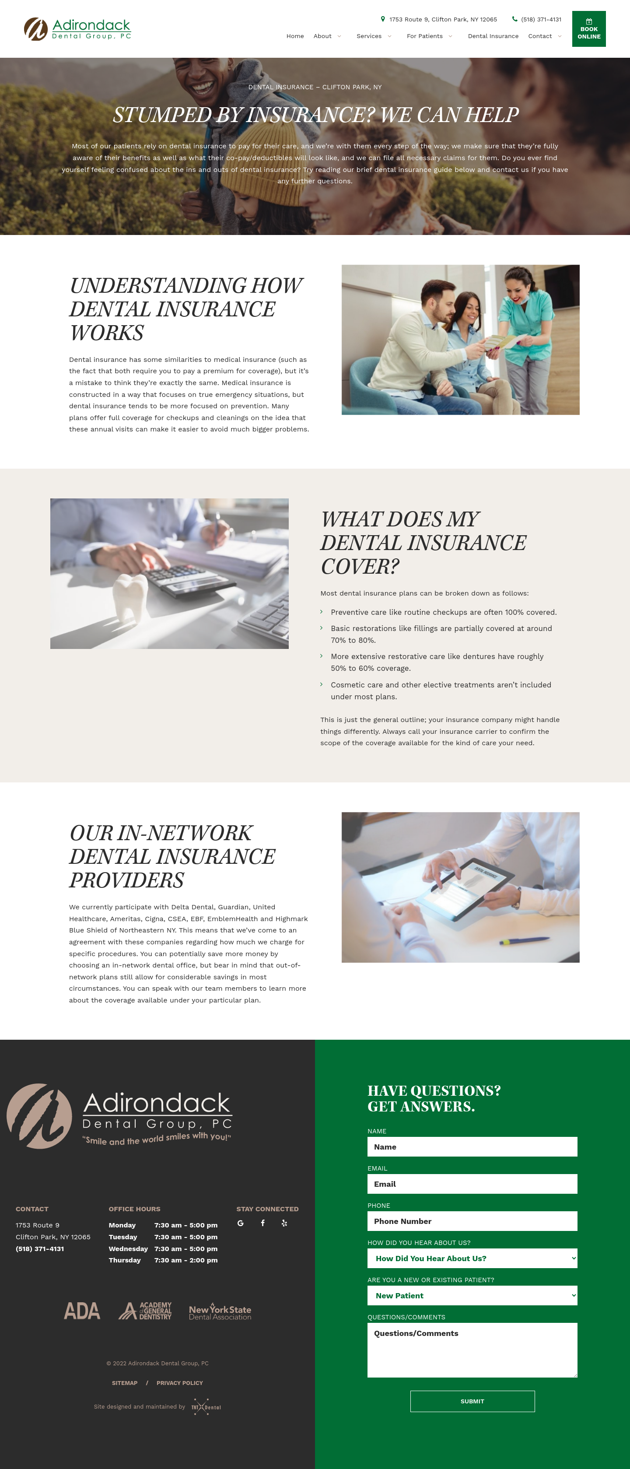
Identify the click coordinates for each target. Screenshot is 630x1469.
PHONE (379, 1206)
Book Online (589, 29)
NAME (377, 1131)
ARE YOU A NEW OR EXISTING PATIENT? (431, 1280)
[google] (244, 1223)
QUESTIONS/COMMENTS (406, 1317)
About (330, 36)
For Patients (432, 36)
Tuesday (123, 1237)
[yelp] (288, 1223)
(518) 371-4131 (536, 19)
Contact (548, 36)
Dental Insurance (493, 35)
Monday (122, 1225)
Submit (472, 1401)
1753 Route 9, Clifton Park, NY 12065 (437, 19)
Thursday (125, 1260)
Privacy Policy (180, 1383)
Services (377, 36)
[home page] (77, 29)
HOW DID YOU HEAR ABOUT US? (419, 1243)
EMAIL (378, 1168)
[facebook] (266, 1223)
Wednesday (128, 1249)
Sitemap (124, 1383)
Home (295, 35)
